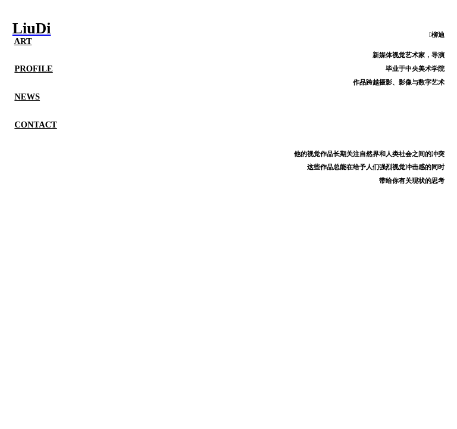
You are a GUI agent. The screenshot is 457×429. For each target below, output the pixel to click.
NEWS (27, 96)
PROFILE (33, 68)
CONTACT (35, 124)
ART (23, 41)
